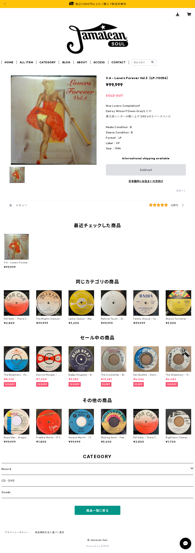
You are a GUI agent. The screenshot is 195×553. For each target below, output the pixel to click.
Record (6, 469)
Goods (6, 492)
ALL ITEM (26, 62)
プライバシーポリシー (17, 532)
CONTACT (118, 62)
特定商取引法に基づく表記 (49, 532)
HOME (9, 62)
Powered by (97, 546)
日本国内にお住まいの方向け (146, 181)
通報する (181, 190)
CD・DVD (8, 480)
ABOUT (82, 62)
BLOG (66, 62)
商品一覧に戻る (97, 510)
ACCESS (99, 62)
